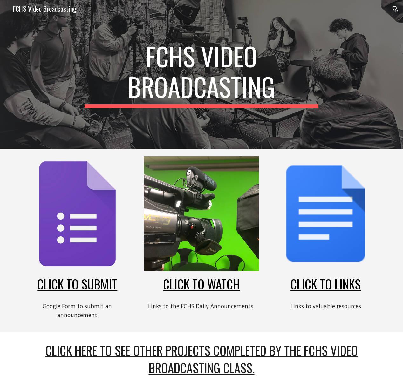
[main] (201, 74)
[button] (395, 9)
